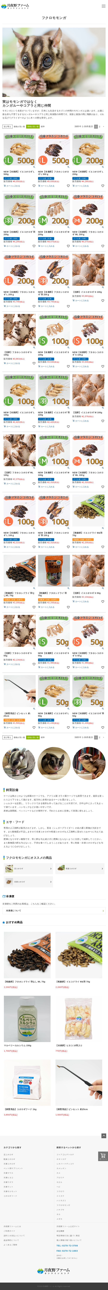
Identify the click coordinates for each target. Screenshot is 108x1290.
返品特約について (11, 1240)
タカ (58, 1214)
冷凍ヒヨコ (8, 1177)
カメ (58, 1173)
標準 (43, 127)
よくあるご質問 (10, 1244)
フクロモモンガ (63, 1205)
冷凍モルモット (10, 1191)
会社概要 (60, 1231)
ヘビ (58, 1186)
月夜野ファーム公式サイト (68, 1226)
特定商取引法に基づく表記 (68, 1235)
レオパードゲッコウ (65, 1163)
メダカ (59, 1219)
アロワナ (60, 1177)
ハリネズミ (61, 1200)
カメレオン (61, 1168)
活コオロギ (8, 1154)
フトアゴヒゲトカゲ (65, 1154)
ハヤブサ (60, 1209)
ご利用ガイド (9, 1231)
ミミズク (60, 1196)
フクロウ (60, 1191)
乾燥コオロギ (9, 1159)
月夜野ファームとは (12, 1226)
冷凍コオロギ (9, 1163)
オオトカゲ (61, 1159)
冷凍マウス (8, 1173)
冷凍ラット (8, 1186)
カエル (59, 1182)
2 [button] (99, 126)
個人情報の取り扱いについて (69, 1240)
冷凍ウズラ (8, 1182)
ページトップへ (103, 1135)
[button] (103, 126)
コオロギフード (10, 1196)
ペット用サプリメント (13, 1168)
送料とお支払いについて (14, 1235)
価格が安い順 (19, 127)
